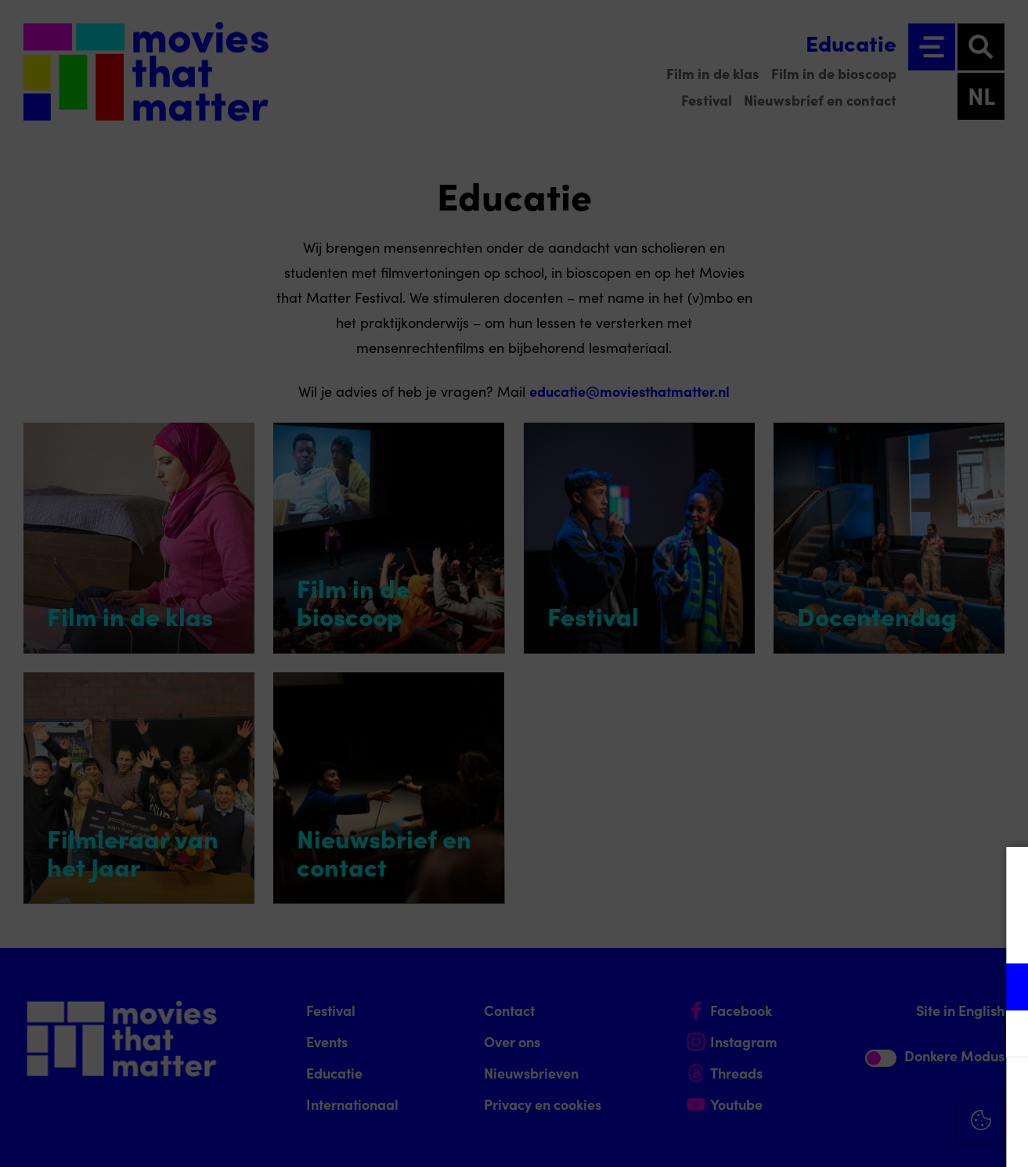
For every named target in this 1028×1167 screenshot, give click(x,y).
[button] (879, 986)
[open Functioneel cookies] (1003, 988)
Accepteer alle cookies (895, 1092)
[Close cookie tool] (1003, 875)
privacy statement (832, 935)
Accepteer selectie (895, 1137)
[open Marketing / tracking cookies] (1003, 1035)
